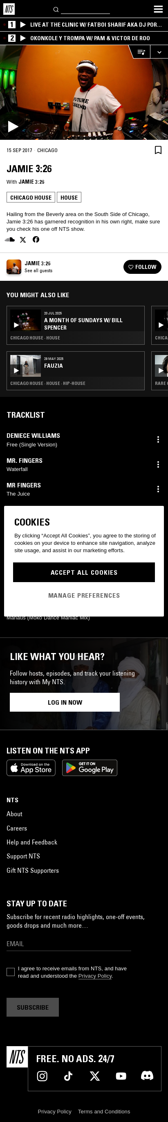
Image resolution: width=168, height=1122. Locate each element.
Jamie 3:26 (31, 181)
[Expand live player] (159, 52)
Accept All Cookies (84, 572)
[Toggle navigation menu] (158, 9)
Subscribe (33, 1007)
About (14, 814)
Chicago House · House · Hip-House (47, 383)
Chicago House (31, 197)
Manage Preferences (84, 595)
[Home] (9, 9)
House (69, 197)
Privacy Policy (95, 976)
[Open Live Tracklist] (139, 52)
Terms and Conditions (104, 1111)
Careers (17, 828)
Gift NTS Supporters (33, 870)
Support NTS (23, 856)
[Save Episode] (158, 150)
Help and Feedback (32, 842)
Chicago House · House (35, 338)
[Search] (56, 9)
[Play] (84, 92)
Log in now (65, 702)
